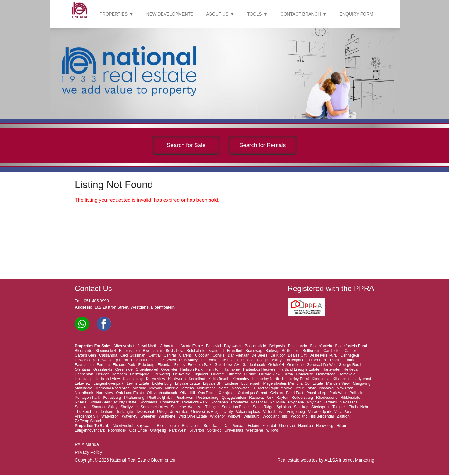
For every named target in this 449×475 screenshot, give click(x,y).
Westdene (167, 416)
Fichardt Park (124, 365)
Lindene (231, 383)
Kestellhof (197, 379)
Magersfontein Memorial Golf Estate (293, 383)
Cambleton (332, 351)
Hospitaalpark (86, 379)
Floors (179, 365)
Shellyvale (129, 407)
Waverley (130, 416)
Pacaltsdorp (316, 393)
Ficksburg (146, 365)
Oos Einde (206, 393)
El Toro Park (317, 360)
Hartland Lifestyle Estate (299, 369)
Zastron (343, 416)
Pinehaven (184, 397)
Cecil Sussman (132, 355)
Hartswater (331, 369)
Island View (110, 379)
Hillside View (269, 374)
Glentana (82, 369)
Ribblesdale (350, 397)
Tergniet (339, 407)
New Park (345, 388)
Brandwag (253, 351)
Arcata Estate (192, 346)
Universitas (179, 411)
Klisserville (341, 379)
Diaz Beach (166, 360)
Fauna (350, 360)
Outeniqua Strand (252, 393)
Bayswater (233, 346)
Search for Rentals (262, 145)
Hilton (288, 374)
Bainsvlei (213, 346)
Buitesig (272, 351)
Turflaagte (124, 411)
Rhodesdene (326, 397)
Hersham (119, 374)
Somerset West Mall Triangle (195, 407)
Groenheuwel (147, 369)
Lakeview (82, 383)
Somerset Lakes (154, 407)
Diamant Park (142, 360)
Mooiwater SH (243, 388)
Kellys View (155, 379)
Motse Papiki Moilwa (275, 388)
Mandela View (338, 383)
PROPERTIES (113, 14)
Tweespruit (145, 411)
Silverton (196, 430)
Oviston (276, 393)
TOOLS (254, 14)
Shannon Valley (104, 407)
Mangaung (361, 383)
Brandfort (216, 351)
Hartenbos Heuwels (259, 369)
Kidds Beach (218, 379)
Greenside (123, 369)
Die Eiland (229, 360)
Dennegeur (350, 355)
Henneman (84, 374)
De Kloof (277, 355)
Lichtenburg (162, 383)
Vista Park (342, 411)
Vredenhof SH (86, 416)
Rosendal (259, 402)
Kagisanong (133, 379)
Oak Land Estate (130, 393)
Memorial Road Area (112, 388)
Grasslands (102, 369)
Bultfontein (291, 351)
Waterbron (110, 416)
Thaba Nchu (359, 407)
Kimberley (240, 379)
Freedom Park (199, 365)
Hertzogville (140, 374)
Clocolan (202, 355)
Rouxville (277, 402)
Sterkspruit (320, 407)
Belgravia (277, 346)
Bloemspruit (152, 351)
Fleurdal (164, 365)
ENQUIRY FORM (356, 14)
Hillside (250, 374)
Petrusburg (112, 397)
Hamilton (213, 369)
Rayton (282, 397)
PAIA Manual (87, 444)
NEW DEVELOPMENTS (170, 14)
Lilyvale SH (212, 383)
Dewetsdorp (85, 360)
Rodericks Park (194, 402)
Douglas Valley (269, 360)
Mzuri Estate (305, 388)
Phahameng (134, 397)
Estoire (335, 360)
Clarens (185, 355)
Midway (155, 388)
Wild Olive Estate (192, 416)
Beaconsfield (255, 346)
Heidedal (351, 369)
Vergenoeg (296, 411)
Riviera (80, 402)
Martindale (83, 388)
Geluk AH (276, 365)
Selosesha (349, 402)
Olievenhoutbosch (162, 393)
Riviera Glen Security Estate (112, 402)
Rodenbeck (169, 402)
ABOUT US (217, 14)
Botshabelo (195, 351)
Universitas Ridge (205, 411)
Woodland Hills (275, 416)
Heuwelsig (161, 374)
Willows (234, 416)
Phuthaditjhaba (159, 397)
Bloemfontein (321, 346)
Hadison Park (191, 369)
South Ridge (263, 407)
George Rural (350, 365)
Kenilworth (177, 379)
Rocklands (148, 402)
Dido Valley (188, 360)
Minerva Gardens (179, 388)
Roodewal (239, 402)
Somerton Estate (235, 407)
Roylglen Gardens (322, 402)
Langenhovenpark (108, 383)
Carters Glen (85, 355)
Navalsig (326, 388)
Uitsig (162, 411)
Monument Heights (213, 388)
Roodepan (219, 402)
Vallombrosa (273, 411)
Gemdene (295, 365)
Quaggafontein (233, 397)
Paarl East (294, 393)
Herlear (102, 374)
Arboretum (168, 346)
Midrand (139, 388)
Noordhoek (84, 393)
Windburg (251, 416)
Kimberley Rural (295, 379)
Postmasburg (207, 397)
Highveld (200, 374)
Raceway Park (261, 397)
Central (154, 355)
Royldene (296, 402)
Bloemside (83, 351)
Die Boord (209, 360)
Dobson (247, 360)
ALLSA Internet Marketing (349, 460)
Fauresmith (84, 365)
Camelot (352, 351)
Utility (228, 411)
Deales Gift (297, 355)
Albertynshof (123, 346)
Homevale (347, 374)
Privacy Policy (88, 452)
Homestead (325, 374)
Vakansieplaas (248, 411)
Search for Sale (186, 145)
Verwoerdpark (319, 411)
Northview (104, 393)
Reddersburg (302, 397)
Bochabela (175, 351)
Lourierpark (250, 383)
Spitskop (284, 407)
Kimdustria (321, 379)
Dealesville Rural (324, 355)
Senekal (81, 407)
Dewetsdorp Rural (113, 360)
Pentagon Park (87, 397)
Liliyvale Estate (187, 383)
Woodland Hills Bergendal (312, 416)
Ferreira (103, 365)
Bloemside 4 (105, 351)
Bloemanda (297, 346)
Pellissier (357, 393)
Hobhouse (304, 374)
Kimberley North (265, 379)
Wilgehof (217, 416)
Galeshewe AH (227, 365)
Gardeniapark (254, 365)
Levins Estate (138, 383)
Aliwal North (147, 346)
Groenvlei (169, 369)
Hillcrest (217, 374)
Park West (337, 393)
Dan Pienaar (238, 355)
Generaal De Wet (321, 365)
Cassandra (108, 355)
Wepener (147, 416)
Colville (219, 355)
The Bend (83, 411)
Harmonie (232, 369)
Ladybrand (362, 379)
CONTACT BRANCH (300, 14)
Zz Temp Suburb (88, 421)
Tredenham (103, 411)
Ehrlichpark (294, 360)
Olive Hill (187, 393)
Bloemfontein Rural (351, 346)
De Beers (259, 355)
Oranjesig (226, 393)
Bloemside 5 (129, 351)
